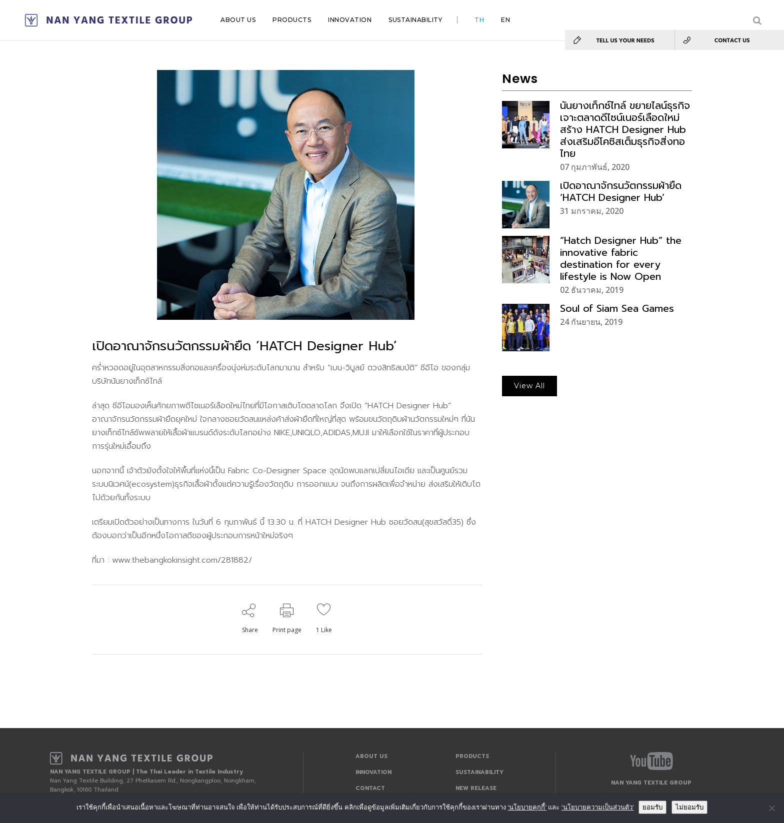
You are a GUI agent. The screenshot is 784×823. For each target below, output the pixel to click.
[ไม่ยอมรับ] (771, 808)
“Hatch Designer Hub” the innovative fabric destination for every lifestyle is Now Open (621, 258)
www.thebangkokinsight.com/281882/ (180, 560)
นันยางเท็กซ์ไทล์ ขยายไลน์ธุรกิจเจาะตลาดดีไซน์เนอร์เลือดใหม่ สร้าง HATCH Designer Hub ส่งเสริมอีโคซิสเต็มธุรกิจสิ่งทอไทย (625, 129)
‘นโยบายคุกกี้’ (527, 807)
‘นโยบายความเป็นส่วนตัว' (598, 807)
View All (529, 385)
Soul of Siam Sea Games (617, 308)
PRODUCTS (472, 756)
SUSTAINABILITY (480, 772)
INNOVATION (374, 772)
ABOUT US (372, 756)
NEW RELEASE (476, 788)
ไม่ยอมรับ (690, 807)
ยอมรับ (652, 807)
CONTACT (370, 788)
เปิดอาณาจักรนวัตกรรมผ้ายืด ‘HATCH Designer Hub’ (621, 191)
